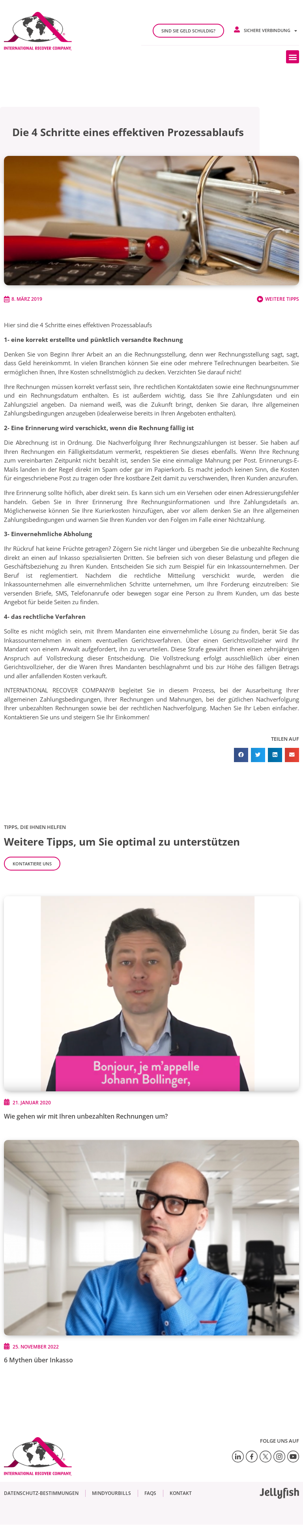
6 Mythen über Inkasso (38, 1360)
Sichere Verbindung (270, 31)
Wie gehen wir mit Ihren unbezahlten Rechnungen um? (86, 1116)
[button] (292, 56)
